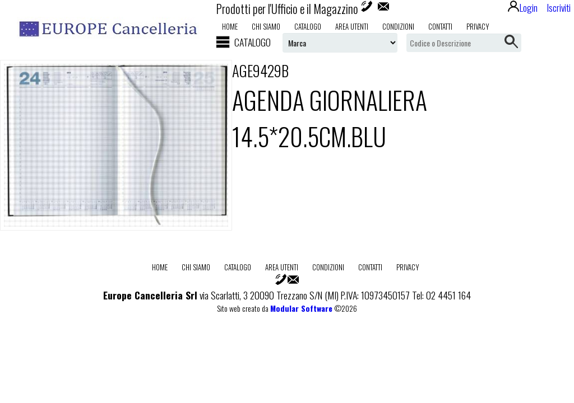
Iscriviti (559, 7)
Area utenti (351, 26)
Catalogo (307, 26)
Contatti (440, 26)
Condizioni (398, 26)
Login (523, 7)
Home (230, 26)
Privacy (477, 26)
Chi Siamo (266, 26)
